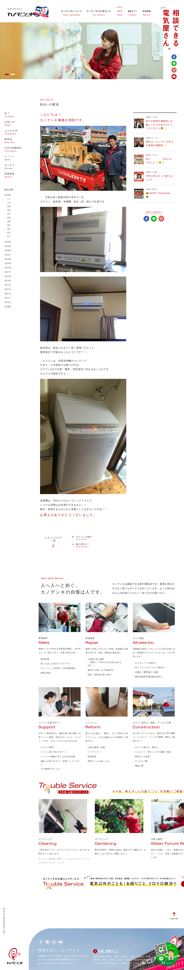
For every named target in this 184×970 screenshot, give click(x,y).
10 (9, 203)
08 (9, 210)
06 (9, 218)
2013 (8, 290)
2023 (8, 246)
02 (9, 233)
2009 (8, 307)
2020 (8, 259)
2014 (8, 285)
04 (9, 225)
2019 (8, 264)
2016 (8, 277)
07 (9, 214)
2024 (8, 242)
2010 (8, 302)
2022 (8, 251)
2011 (8, 298)
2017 (8, 272)
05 (9, 222)
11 (9, 199)
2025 (8, 195)
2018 (8, 268)
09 (9, 207)
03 (9, 229)
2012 (8, 294)
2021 (8, 255)
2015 (8, 281)
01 (9, 237)
